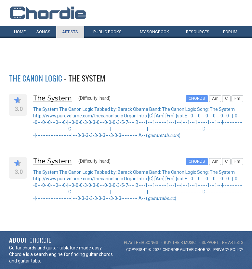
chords (202, 249)
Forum (230, 31)
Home (20, 31)
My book (154, 31)
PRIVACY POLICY (228, 249)
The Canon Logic (35, 78)
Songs (43, 31)
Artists (70, 31)
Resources (197, 31)
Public (107, 31)
